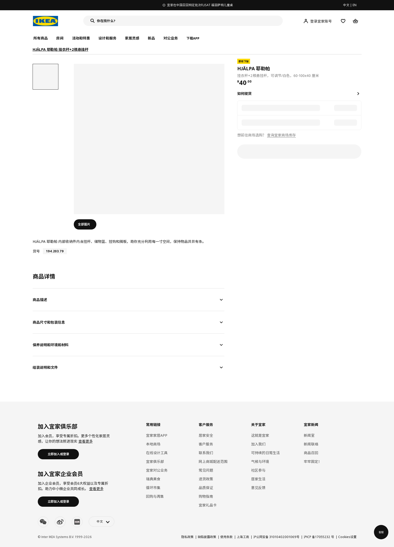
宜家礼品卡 (208, 505)
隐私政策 (187, 537)
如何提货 (244, 93)
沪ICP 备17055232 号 (319, 537)
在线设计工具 (157, 452)
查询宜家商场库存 (281, 135)
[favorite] (359, 68)
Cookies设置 (347, 537)
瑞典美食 (153, 478)
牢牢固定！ (313, 461)
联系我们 (206, 452)
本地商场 (153, 444)
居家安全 (206, 435)
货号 (36, 251)
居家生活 (258, 478)
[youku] (77, 521)
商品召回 (311, 452)
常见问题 (206, 470)
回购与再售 (155, 496)
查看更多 (85, 441)
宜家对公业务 (157, 470)
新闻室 (309, 435)
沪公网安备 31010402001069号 (276, 537)
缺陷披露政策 (207, 537)
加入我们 (258, 444)
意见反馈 (258, 487)
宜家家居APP (156, 435)
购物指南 (206, 496)
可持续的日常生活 (265, 452)
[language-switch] (101, 521)
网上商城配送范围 (213, 461)
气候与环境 (260, 461)
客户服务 (206, 444)
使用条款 (226, 537)
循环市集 (153, 487)
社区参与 (258, 470)
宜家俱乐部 (155, 461)
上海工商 (243, 537)
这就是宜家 (260, 435)
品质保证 (206, 487)
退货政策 (206, 478)
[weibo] (60, 521)
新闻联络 (311, 444)
